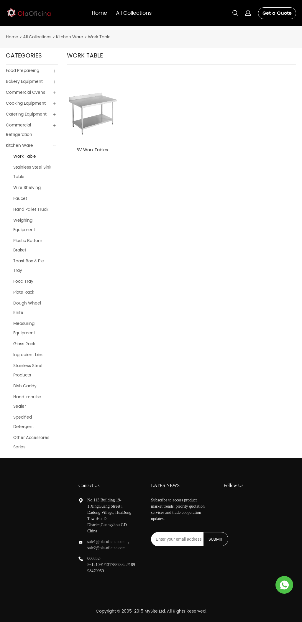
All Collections (134, 13)
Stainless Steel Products (27, 370)
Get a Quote (277, 13)
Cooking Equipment (26, 103)
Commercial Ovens (25, 92)
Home (99, 13)
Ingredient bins (28, 354)
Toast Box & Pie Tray (28, 266)
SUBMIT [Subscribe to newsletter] (216, 539)
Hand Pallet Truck (30, 209)
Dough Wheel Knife (27, 308)
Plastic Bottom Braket (27, 245)
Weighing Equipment (24, 225)
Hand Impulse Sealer (27, 402)
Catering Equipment (26, 114)
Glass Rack (24, 343)
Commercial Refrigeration (19, 130)
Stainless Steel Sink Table (32, 172)
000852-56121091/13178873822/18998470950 (111, 564)
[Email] (177, 539)
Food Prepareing (22, 70)
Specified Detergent (23, 422)
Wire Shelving (27, 187)
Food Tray (23, 281)
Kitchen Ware (69, 37)
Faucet (20, 198)
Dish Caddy (25, 386)
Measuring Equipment (24, 328)
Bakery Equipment (24, 81)
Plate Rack (23, 292)
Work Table (99, 37)
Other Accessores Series (31, 442)
